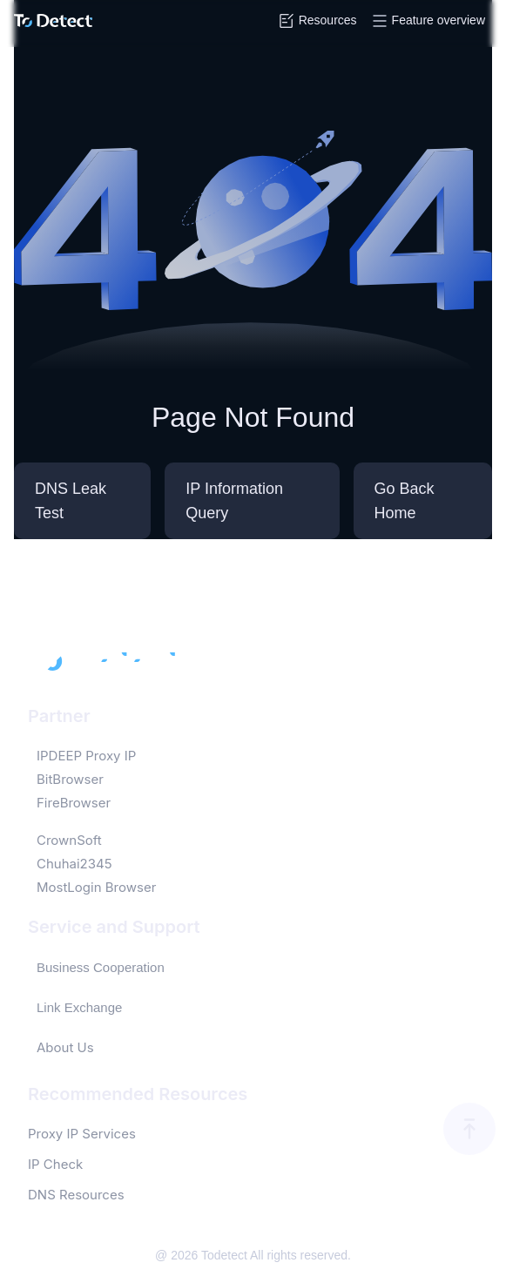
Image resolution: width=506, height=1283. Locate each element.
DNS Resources (76, 1194)
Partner (59, 716)
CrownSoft (69, 840)
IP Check (55, 1164)
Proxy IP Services (82, 1133)
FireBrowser (74, 802)
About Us (65, 1047)
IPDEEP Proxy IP (86, 755)
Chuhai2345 (74, 863)
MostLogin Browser (96, 887)
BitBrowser (70, 779)
